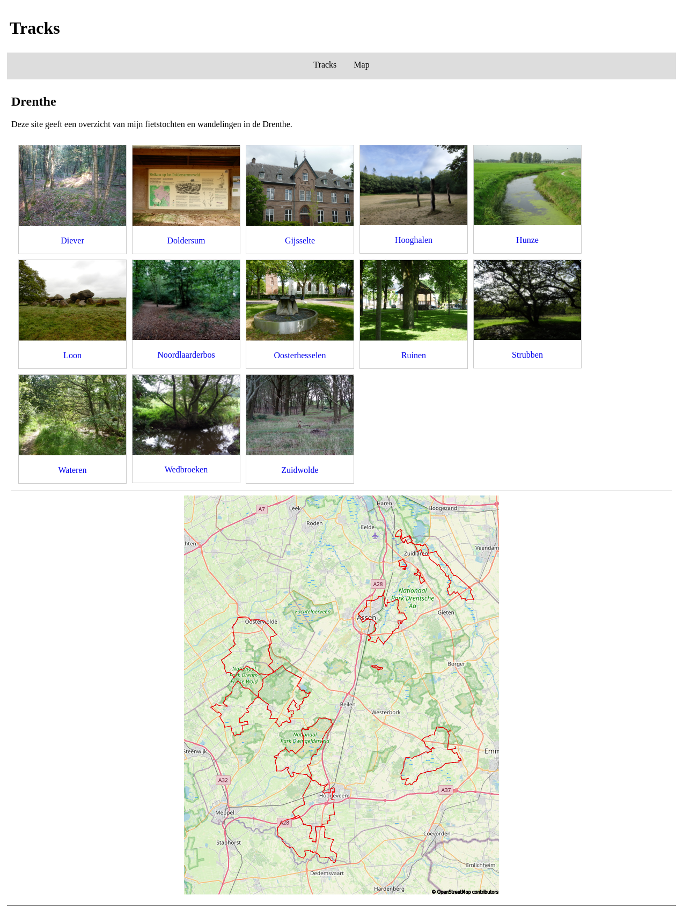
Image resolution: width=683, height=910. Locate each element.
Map (361, 64)
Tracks (324, 64)
